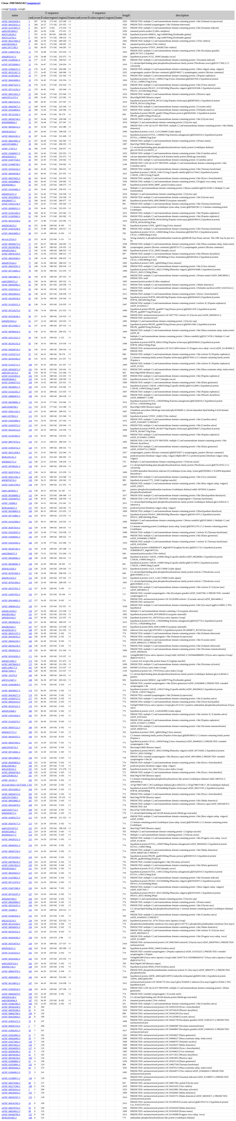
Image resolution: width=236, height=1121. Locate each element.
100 (30, 364)
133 (30, 498)
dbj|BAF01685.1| (9, 1117)
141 (30, 515)
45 (30, 164)
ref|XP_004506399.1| (11, 1051)
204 (30, 789)
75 (30, 1072)
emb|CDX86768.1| (10, 407)
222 (30, 828)
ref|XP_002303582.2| (11, 358)
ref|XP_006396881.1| (11, 402)
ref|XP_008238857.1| (11, 276)
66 (30, 1068)
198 (30, 1117)
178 (30, 702)
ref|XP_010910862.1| (11, 1035)
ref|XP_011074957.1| (11, 28)
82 (30, 284)
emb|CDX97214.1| (10, 963)
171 (30, 656)
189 (30, 732)
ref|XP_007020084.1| (11, 64)
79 (30, 271)
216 (30, 845)
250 (30, 997)
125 (30, 1114)
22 (30, 94)
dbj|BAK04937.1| (9, 508)
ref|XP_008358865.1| (11, 800)
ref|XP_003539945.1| (11, 197)
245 (30, 971)
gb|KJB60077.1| (9, 200)
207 (30, 800)
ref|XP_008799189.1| (11, 1054)
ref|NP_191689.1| (9, 910)
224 (30, 877)
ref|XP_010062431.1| (11, 1030)
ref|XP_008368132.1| (11, 127)
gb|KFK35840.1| (9, 711)
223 (30, 873)
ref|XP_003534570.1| (11, 943)
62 (30, 216)
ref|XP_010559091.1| (11, 1064)
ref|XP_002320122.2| (11, 430)
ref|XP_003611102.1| (11, 411)
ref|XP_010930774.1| (11, 382)
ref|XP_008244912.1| (11, 1111)
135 (30, 1092)
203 (30, 785)
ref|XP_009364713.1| (11, 794)
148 (30, 558)
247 (30, 983)
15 (30, 64)
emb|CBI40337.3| (9, 553)
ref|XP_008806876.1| (11, 396)
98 (30, 1111)
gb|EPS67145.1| (9, 967)
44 (30, 160)
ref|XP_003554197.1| (11, 905)
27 (30, 106)
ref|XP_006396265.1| (11, 622)
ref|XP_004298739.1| (11, 349)
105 (30, 387)
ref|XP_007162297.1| (11, 894)
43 (30, 156)
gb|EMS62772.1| (9, 461)
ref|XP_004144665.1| (11, 600)
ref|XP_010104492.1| (11, 189)
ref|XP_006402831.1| (11, 845)
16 (30, 69)
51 (30, 1035)
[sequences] (33, 3)
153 (30, 1097)
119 (30, 442)
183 (30, 671)
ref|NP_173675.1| (9, 148)
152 (30, 578)
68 (30, 233)
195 (30, 762)
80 (30, 276)
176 (30, 695)
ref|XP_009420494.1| (11, 1038)
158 (30, 606)
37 (30, 141)
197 (30, 769)
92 (30, 325)
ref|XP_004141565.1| (11, 1103)
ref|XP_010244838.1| (11, 110)
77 (30, 263)
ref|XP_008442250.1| (11, 641)
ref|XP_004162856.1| (11, 1016)
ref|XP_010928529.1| (11, 989)
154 (30, 582)
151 (30, 573)
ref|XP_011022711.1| (11, 364)
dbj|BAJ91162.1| (9, 457)
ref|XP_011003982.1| (11, 216)
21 (30, 89)
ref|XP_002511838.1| (11, 452)
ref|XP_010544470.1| (11, 498)
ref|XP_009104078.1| (11, 805)
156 (30, 594)
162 (30, 617)
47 (30, 173)
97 (30, 354)
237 (30, 931)
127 (30, 472)
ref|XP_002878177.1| (11, 823)
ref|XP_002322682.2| (11, 789)
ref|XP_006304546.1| (11, 173)
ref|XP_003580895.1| (11, 495)
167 (30, 627)
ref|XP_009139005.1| (11, 758)
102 (30, 376)
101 (30, 369)
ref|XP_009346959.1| (11, 1048)
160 (30, 633)
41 (30, 1054)
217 (30, 851)
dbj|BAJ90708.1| (9, 766)
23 (30, 97)
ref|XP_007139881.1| (11, 515)
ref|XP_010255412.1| (11, 289)
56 (30, 1108)
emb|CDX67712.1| (10, 810)
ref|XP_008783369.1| (11, 1010)
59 (30, 1038)
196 (30, 766)
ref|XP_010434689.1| (11, 420)
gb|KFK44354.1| (9, 131)
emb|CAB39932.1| (10, 490)
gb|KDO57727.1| (9, 732)
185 (30, 721)
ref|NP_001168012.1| (11, 983)
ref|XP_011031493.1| (11, 213)
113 (30, 416)
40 (30, 148)
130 (30, 484)
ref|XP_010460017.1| (11, 153)
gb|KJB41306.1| (9, 614)
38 (30, 144)
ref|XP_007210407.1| (11, 325)
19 (30, 80)
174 (30, 690)
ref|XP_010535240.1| (11, 229)
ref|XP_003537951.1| (11, 588)
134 (30, 503)
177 (30, 698)
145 (30, 537)
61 (30, 1061)
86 (30, 304)
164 (30, 641)
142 (30, 521)
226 (30, 888)
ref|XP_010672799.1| (11, 484)
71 (30, 244)
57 (30, 204)
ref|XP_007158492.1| (11, 271)
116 (30, 430)
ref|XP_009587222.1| (11, 727)
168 (30, 630)
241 (30, 953)
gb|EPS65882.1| (9, 185)
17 (30, 72)
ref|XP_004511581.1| (11, 477)
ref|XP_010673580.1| (11, 888)
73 (30, 250)
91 (30, 321)
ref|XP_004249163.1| (11, 636)
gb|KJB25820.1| (9, 627)
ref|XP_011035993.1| (11, 436)
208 (30, 805)
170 (30, 650)
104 (30, 382)
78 (30, 266)
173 (30, 684)
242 (30, 959)
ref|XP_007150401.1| (11, 752)
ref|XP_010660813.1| (11, 1072)
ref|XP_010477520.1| (11, 160)
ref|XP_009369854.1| (11, 762)
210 (30, 813)
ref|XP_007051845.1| (11, 573)
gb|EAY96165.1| (9, 769)
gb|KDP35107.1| (9, 56)
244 (30, 967)
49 (30, 181)
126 (30, 466)
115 (30, 425)
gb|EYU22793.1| (9, 37)
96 (30, 349)
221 (30, 868)
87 (30, 310)
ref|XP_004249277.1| (11, 695)
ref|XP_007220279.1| (11, 310)
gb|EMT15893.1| (9, 661)
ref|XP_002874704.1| (11, 472)
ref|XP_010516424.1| (11, 715)
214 (30, 835)
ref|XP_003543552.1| (11, 931)
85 (30, 298)
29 (30, 110)
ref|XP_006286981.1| (11, 564)
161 (30, 614)
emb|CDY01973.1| (10, 828)
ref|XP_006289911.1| (11, 387)
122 (30, 457)
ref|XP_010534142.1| (11, 169)
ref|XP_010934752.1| (11, 448)
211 (30, 831)
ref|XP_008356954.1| (11, 1092)
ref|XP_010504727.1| (11, 698)
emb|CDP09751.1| (10, 281)
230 (30, 905)
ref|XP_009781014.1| (11, 1089)
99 (30, 358)
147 (30, 549)
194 (30, 758)
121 (30, 452)
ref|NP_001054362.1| (11, 959)
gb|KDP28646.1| (9, 379)
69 (30, 239)
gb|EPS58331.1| (9, 948)
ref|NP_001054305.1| (11, 656)
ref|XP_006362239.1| (11, 646)
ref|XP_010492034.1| (11, 916)
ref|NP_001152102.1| (11, 924)
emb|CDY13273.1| (10, 372)
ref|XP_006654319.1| (11, 702)
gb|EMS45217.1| (9, 835)
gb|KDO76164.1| (9, 263)
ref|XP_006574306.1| (11, 1083)
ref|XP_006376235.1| (11, 102)
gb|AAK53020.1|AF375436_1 (15, 785)
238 (30, 937)
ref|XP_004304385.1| (11, 937)
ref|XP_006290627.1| (11, 690)
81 (30, 281)
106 (30, 1058)
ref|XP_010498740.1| (11, 164)
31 (30, 114)
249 (30, 994)
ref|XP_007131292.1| (11, 89)
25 (30, 1051)
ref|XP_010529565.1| (11, 543)
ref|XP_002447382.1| (11, 549)
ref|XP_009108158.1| (11, 1058)
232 (30, 1064)
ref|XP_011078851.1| (11, 877)
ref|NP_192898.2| (9, 503)
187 (30, 1000)
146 (30, 543)
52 (30, 189)
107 (30, 391)
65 (30, 1010)
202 (30, 780)
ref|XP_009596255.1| (11, 650)
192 (30, 747)
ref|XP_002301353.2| (11, 343)
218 (30, 857)
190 (30, 736)
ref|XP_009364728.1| (11, 772)
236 (30, 927)
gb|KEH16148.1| (9, 997)
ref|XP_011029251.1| (11, 304)
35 (30, 131)
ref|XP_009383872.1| (11, 369)
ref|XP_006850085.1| (11, 977)
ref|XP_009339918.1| (11, 294)
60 (30, 213)
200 (30, 1003)
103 (30, 379)
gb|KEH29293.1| (9, 156)
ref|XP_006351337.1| (11, 633)
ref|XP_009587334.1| (11, 1026)
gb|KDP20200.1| (9, 868)
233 (30, 916)
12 (30, 52)
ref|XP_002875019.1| (11, 527)
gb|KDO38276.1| (9, 225)
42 (30, 153)
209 (30, 810)
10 (30, 41)
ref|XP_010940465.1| (11, 537)
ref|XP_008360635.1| (11, 927)
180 (30, 711)
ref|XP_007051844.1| (11, 582)
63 (30, 221)
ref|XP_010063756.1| (11, 52)
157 (30, 600)
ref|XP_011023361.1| (11, 391)
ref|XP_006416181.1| (11, 136)
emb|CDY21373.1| (10, 97)
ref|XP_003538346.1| (11, 316)
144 (30, 532)
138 (30, 553)
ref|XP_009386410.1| (11, 331)
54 (30, 197)
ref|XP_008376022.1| (11, 1045)
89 (30, 372)
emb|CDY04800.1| (10, 144)
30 (30, 1030)
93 (30, 331)
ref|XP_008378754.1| (11, 1108)
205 (30, 794)
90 (30, 316)
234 (30, 920)
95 (30, 343)
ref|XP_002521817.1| (11, 72)
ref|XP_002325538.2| (11, 221)
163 (30, 636)
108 (30, 396)
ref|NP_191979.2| (9, 675)
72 (30, 247)
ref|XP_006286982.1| (11, 558)
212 (30, 817)
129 (30, 480)
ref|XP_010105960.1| (11, 521)
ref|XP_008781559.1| (11, 254)
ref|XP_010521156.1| (11, 204)
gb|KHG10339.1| (9, 611)
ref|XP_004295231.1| (11, 839)
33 (30, 122)
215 (30, 839)
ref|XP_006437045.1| (11, 742)
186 (30, 727)
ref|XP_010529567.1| (11, 532)
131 (30, 490)
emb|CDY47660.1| (10, 797)
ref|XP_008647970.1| (11, 971)
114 (30, 420)
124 (30, 1041)
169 (30, 1013)
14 (30, 60)
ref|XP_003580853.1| (11, 511)
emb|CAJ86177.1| (9, 667)
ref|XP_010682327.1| (11, 69)
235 (30, 924)
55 (30, 200)
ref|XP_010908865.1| (11, 1061)
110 (30, 402)
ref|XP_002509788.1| (11, 247)
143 (30, 527)
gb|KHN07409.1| (9, 899)
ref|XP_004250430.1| (11, 21)
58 (30, 208)
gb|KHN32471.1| (9, 194)
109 (30, 1086)
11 (30, 47)
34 (30, 127)
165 (30, 622)
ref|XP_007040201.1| (11, 466)
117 (30, 1048)
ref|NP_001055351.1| (11, 706)
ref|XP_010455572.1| (11, 425)
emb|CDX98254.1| (10, 775)
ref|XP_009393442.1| (11, 1068)
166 (30, 646)
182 (30, 715)
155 (30, 588)
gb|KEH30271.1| (9, 813)
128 (30, 477)
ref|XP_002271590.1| (11, 1086)
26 (30, 1103)
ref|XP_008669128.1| (11, 606)
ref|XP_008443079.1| (11, 994)
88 (30, 1083)
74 (30, 254)
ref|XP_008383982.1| (11, 284)
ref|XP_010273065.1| (11, 1041)
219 (30, 862)
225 (30, 882)
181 (30, 667)
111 (30, 407)
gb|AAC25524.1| (9, 239)
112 (30, 411)
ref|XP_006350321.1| (11, 24)
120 (30, 448)
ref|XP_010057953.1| (11, 594)
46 (30, 169)
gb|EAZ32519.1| (9, 920)
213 (30, 823)
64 (30, 225)
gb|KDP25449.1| (9, 250)
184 (30, 675)
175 (30, 664)
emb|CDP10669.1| (10, 31)
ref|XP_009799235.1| (11, 862)
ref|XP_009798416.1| (11, 664)
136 (30, 1045)
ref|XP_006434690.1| (11, 80)
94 (30, 337)
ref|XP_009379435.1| (11, 178)
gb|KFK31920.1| (9, 568)
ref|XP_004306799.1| (11, 1114)
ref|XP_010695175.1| (11, 817)
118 (30, 436)
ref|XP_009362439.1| (11, 1007)
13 (30, 56)
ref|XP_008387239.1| (11, 851)
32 (30, 119)
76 (30, 258)
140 (30, 511)
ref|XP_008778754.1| (11, 442)
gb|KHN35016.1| (9, 321)
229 (30, 902)
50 (30, 185)
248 (30, 989)
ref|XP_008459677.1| (11, 106)
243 (30, 963)
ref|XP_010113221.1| (11, 337)
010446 (13, 9)
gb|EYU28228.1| (9, 34)
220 (30, 865)
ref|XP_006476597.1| (11, 266)
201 (30, 775)
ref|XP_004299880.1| (11, 181)
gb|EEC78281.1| (9, 671)
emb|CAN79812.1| (10, 416)
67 (30, 229)
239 (30, 943)
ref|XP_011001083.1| (11, 75)
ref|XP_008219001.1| (11, 141)
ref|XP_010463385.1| (11, 1003)
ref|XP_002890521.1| (11, 208)
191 (30, 742)
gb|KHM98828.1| (9, 122)
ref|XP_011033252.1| (11, 953)
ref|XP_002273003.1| (11, 41)
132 (30, 495)
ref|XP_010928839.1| (11, 684)
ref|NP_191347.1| (9, 780)
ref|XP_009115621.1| (11, 94)
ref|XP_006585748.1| (11, 119)
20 (30, 85)
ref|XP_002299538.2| (11, 298)
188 (30, 680)
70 (30, 1021)
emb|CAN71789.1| (10, 47)
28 (30, 1016)
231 (30, 910)
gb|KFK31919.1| (9, 578)
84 (30, 294)
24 (30, 102)
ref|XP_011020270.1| (11, 721)
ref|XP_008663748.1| (11, 1013)
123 (30, 461)
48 (30, 178)
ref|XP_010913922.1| (11, 865)
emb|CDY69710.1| (10, 747)
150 (30, 568)
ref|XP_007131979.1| (11, 882)
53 (30, 194)
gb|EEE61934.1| (9, 617)
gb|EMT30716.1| (9, 480)
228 (30, 899)
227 (30, 894)
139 (30, 1078)
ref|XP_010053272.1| (11, 1021)
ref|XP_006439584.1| (11, 258)
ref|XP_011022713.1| (11, 354)
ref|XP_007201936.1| (11, 857)
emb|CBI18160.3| (9, 44)
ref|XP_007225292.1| (11, 114)
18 (30, 75)
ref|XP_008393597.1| (11, 1097)
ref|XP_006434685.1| (11, 233)
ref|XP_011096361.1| (11, 60)
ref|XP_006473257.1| (11, 85)
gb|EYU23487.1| (9, 680)
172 (30, 661)
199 (30, 772)
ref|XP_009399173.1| (11, 244)
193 (30, 752)
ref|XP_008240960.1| (11, 902)
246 (30, 977)
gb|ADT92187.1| (9, 630)
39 (30, 1007)
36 (30, 136)
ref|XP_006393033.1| (11, 873)
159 (30, 611)
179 (30, 706)
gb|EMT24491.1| (9, 831)
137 (30, 508)
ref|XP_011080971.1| (11, 1078)
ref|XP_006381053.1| (11, 736)
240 (30, 948)
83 (30, 289)
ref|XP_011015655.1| (11, 376)
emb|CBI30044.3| (9, 1000)
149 (30, 564)
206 (30, 797)
